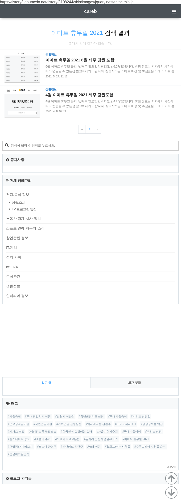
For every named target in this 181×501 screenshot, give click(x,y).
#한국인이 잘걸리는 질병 (76, 431)
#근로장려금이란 (18, 424)
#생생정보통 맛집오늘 (42, 431)
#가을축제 (14, 416)
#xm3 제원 (94, 446)
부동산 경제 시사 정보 (23, 218)
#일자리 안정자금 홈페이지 (101, 439)
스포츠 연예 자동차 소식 (25, 228)
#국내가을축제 (117, 416)
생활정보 (13, 286)
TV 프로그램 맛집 (24, 209)
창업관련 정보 (17, 238)
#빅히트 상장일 (140, 416)
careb (90, 11)
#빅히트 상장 (153, 431)
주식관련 (13, 276)
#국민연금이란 (42, 424)
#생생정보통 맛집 (152, 424)
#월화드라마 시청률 (117, 446)
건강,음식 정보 (17, 194)
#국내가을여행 (131, 431)
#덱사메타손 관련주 (98, 424)
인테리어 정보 (17, 296)
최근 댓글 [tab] (134, 383)
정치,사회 (13, 257)
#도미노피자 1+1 (125, 424)
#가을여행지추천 (107, 431)
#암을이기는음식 (18, 454)
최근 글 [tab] (46, 383)
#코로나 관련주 (46, 446)
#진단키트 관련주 (72, 446)
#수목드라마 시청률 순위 (150, 446)
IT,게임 (11, 247)
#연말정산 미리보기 (20, 446)
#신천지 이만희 (64, 416)
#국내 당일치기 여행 (38, 416)
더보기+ (171, 467)
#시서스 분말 (16, 431)
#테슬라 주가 (42, 439)
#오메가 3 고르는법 (67, 439)
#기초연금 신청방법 (68, 424)
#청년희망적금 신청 (91, 416)
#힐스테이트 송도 (19, 439)
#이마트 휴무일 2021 (136, 439)
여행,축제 (18, 202)
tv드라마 (13, 267)
